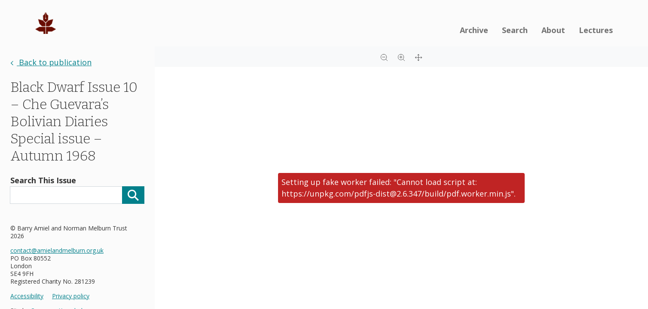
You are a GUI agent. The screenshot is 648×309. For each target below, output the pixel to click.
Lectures (596, 30)
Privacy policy (70, 296)
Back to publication (51, 62)
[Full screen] (418, 57)
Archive (474, 30)
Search (515, 30)
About (553, 30)
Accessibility (26, 296)
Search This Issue (43, 180)
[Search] (133, 195)
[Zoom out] (384, 57)
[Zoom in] (401, 57)
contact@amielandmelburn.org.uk (57, 250)
